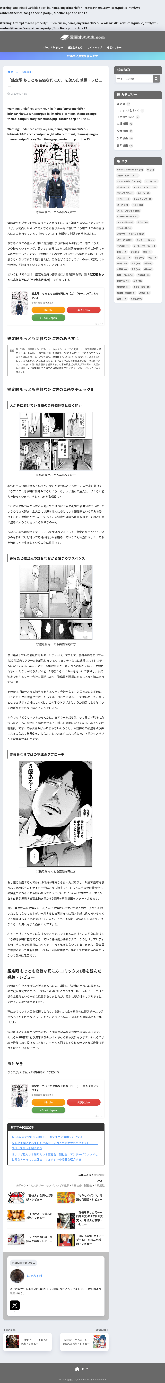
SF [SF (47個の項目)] (150, 169)
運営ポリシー (114, 47)
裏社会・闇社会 (83, 1185)
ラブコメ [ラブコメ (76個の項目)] (123, 245)
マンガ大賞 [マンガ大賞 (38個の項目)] (124, 228)
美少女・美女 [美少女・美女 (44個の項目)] (141, 286)
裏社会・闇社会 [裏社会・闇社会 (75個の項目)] (126, 292)
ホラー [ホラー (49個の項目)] (142, 222)
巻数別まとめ (75, 47)
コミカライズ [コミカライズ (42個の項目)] (125, 193)
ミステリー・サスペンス (45, 1185)
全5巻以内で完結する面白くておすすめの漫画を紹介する (47, 1137)
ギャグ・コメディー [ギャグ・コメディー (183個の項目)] (144, 187)
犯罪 (66, 1185)
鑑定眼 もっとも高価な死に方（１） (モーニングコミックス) (65, 295)
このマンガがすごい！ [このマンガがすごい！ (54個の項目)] (129, 181)
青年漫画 (99, 1175)
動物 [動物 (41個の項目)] (147, 251)
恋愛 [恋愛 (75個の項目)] (135, 269)
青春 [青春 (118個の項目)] (122, 298)
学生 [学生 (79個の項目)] (152, 257)
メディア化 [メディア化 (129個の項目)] (124, 239)
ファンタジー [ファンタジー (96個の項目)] (125, 222)
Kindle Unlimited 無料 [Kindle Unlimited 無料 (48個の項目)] (130, 169)
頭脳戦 (100, 1185)
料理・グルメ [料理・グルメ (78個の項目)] (125, 275)
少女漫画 (125, 131)
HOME (82, 1369)
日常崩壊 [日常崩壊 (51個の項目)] (143, 275)
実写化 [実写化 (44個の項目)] (122, 263)
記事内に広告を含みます (82, 56)
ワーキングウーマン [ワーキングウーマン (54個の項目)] (144, 245)
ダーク (22, 1185)
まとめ (123, 104)
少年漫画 (125, 138)
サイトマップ (94, 47)
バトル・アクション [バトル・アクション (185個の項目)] (128, 210)
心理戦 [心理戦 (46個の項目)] (122, 269)
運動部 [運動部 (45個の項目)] (144, 292)
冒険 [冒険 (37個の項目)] (135, 251)
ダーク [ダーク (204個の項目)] (123, 204)
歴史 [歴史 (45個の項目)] (137, 281)
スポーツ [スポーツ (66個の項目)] (143, 193)
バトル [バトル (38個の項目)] (138, 204)
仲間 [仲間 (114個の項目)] (122, 251)
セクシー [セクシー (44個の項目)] (123, 199)
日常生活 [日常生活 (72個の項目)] (123, 281)
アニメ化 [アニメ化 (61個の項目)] (151, 181)
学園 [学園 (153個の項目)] (139, 257)
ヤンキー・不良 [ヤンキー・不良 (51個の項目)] (145, 239)
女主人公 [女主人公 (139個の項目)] (123, 257)
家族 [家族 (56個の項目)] (135, 263)
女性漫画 (125, 124)
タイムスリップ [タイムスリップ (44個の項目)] (142, 199)
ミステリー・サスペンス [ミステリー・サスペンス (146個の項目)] (130, 234)
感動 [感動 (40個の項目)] (148, 269)
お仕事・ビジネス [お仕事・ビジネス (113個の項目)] (127, 175)
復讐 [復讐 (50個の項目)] (148, 263)
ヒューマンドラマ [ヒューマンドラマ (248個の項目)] (127, 216)
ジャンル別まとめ (53, 47)
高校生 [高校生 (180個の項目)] (136, 298)
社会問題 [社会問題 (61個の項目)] (123, 286)
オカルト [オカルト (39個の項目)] (123, 187)
